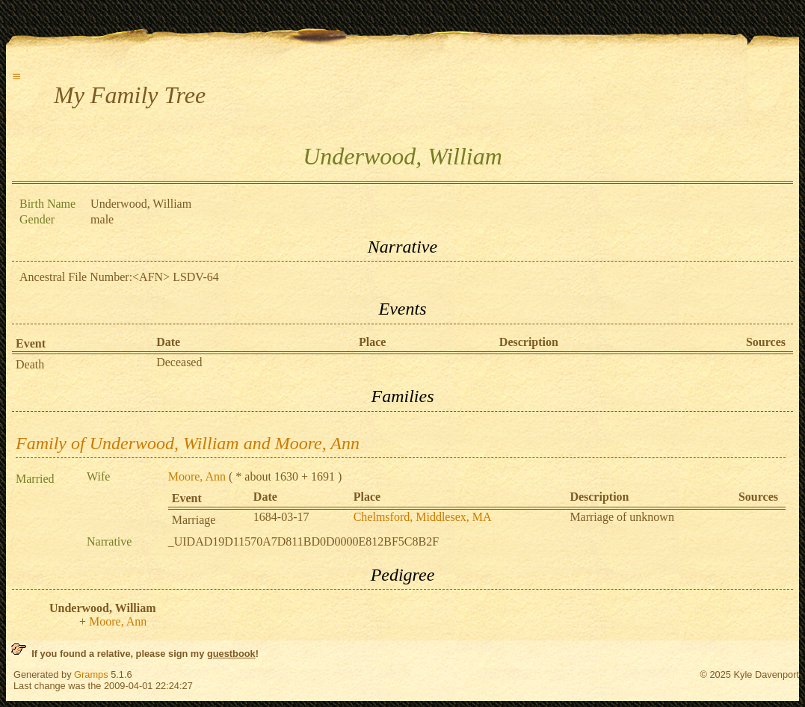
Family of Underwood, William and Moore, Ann (188, 443)
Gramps (91, 674)
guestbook (231, 653)
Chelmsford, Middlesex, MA (423, 516)
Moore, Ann (197, 476)
